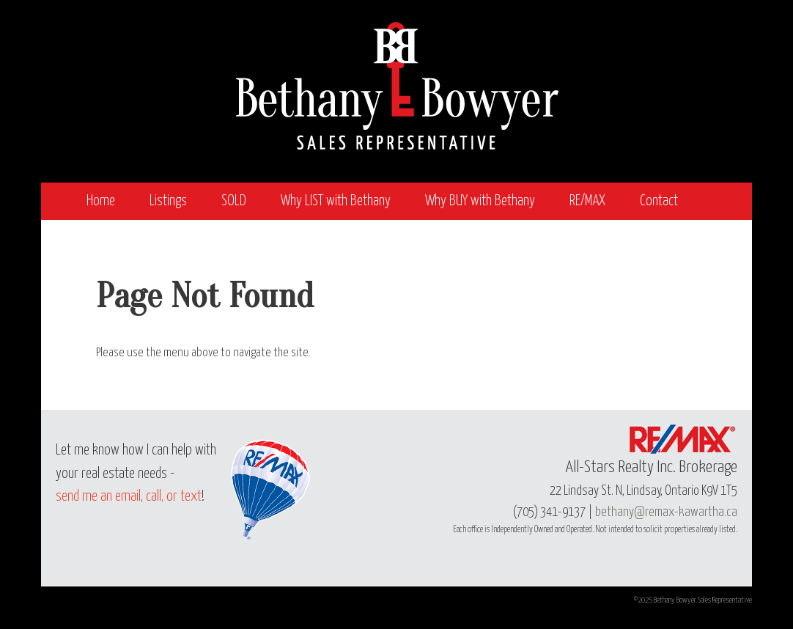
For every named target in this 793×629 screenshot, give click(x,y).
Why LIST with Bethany (336, 201)
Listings (168, 201)
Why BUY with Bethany (480, 201)
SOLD (233, 201)
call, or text (174, 497)
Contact (659, 201)
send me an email (98, 497)
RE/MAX (587, 201)
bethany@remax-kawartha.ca (666, 512)
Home (100, 201)
